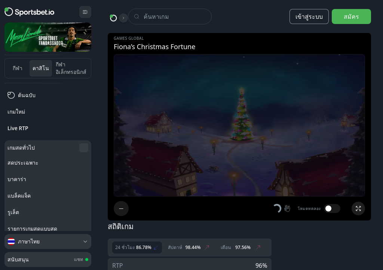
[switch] (332, 208)
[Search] (177, 16)
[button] (282, 208)
